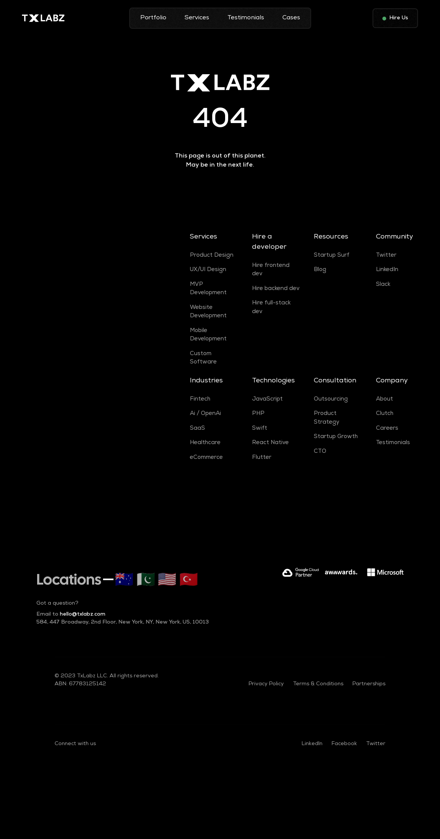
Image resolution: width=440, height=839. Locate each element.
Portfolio (153, 18)
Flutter (261, 458)
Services (197, 18)
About (384, 399)
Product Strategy (326, 418)
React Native (270, 443)
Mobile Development (208, 335)
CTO (320, 452)
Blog (320, 270)
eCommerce (206, 458)
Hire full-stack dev (271, 307)
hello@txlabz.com (70, 614)
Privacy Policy (266, 684)
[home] (43, 18)
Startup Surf (331, 256)
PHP (258, 414)
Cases (291, 18)
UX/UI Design (208, 270)
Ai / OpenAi (205, 414)
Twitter (386, 256)
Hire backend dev (275, 289)
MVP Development (208, 289)
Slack (383, 285)
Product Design (211, 256)
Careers (387, 429)
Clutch (384, 414)
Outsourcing (331, 399)
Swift (259, 429)
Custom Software (203, 358)
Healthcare (205, 443)
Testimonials (245, 18)
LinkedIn (387, 270)
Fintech (200, 399)
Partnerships (368, 684)
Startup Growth (336, 437)
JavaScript (267, 399)
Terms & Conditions (318, 684)
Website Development (208, 312)
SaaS (197, 429)
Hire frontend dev (271, 270)
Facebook (344, 744)
